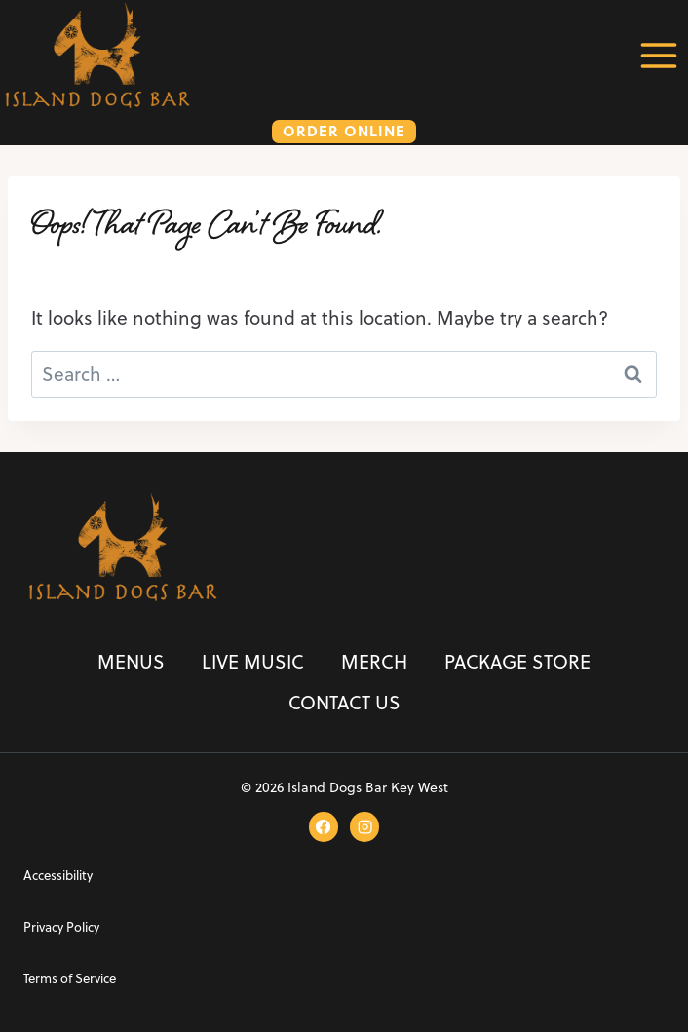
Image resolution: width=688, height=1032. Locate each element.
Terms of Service (69, 978)
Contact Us (344, 702)
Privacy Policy (61, 927)
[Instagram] (364, 826)
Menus (131, 661)
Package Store (517, 661)
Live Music (253, 661)
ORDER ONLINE (344, 130)
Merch (374, 661)
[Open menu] (658, 55)
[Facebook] (323, 826)
